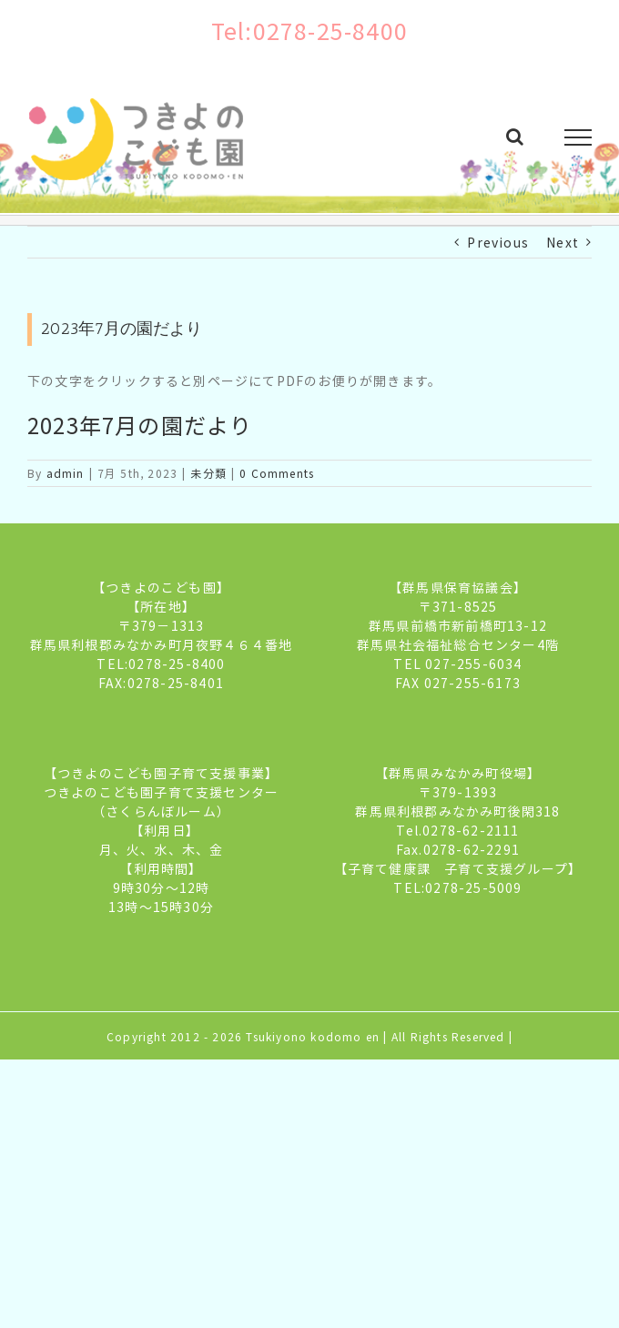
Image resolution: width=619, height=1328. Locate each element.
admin (65, 473)
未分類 (208, 473)
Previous (498, 242)
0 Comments (276, 473)
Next (562, 242)
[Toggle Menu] (578, 137)
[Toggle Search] (515, 136)
